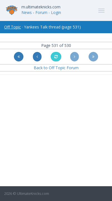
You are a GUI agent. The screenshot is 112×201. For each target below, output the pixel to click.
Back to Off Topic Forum (56, 67)
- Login (54, 12)
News (26, 12)
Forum (41, 12)
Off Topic (12, 27)
